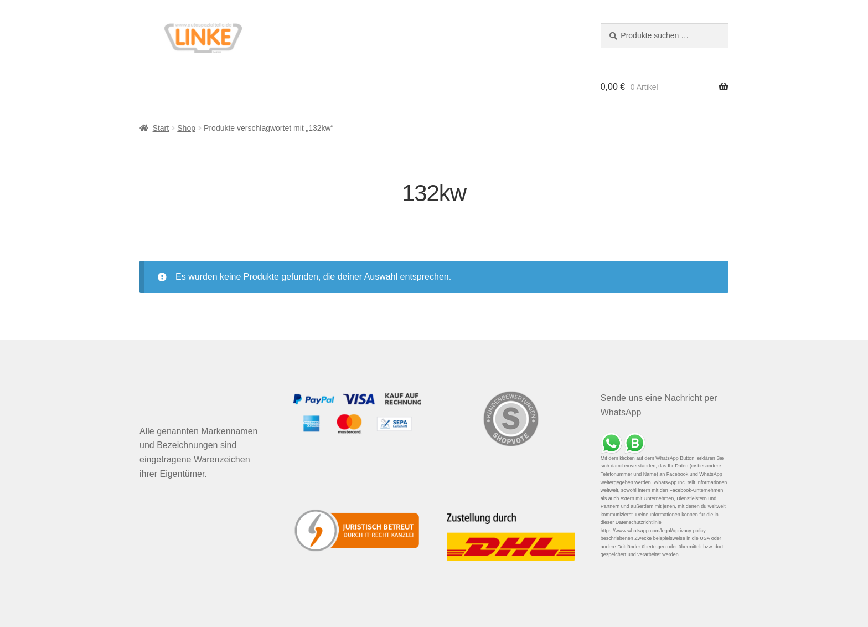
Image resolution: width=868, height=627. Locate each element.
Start (161, 128)
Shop (186, 128)
